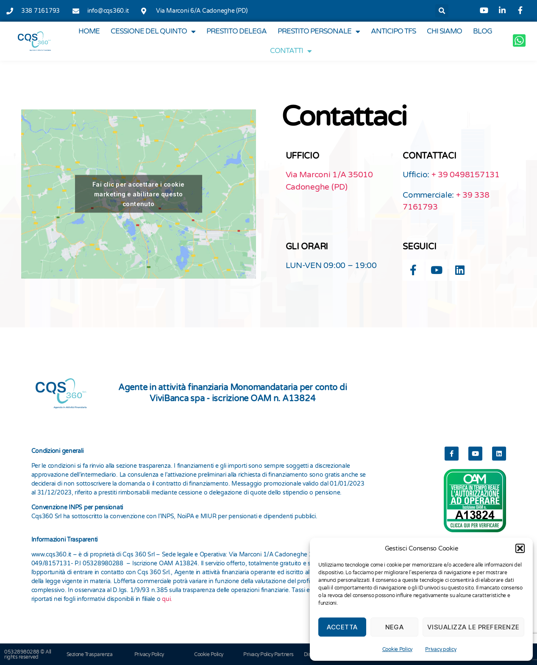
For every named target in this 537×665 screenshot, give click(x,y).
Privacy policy (440, 649)
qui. (167, 599)
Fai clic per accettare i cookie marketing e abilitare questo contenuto (138, 194)
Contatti (291, 51)
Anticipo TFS (393, 31)
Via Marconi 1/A (317, 174)
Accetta (342, 627)
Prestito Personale (319, 31)
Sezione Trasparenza (90, 654)
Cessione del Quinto (153, 31)
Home (89, 31)
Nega (394, 627)
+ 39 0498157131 (465, 174)
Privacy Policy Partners (268, 654)
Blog (482, 31)
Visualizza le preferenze (473, 627)
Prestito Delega (236, 31)
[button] (520, 548)
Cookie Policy (397, 649)
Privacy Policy (149, 654)
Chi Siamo (444, 31)
